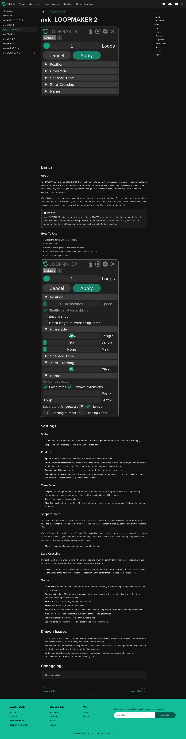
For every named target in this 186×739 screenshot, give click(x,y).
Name (158, 47)
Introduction (8, 10)
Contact (13, 712)
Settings (156, 24)
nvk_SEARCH (9, 34)
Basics (155, 13)
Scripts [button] (55, 3)
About (22, 3)
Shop (78, 3)
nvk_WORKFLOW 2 (11, 52)
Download (88, 3)
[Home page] (43, 12)
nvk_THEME (8, 43)
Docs (37, 3)
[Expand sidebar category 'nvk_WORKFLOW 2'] (34, 53)
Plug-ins (86, 716)
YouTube (54, 712)
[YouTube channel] (176, 4)
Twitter (53, 720)
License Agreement (19, 724)
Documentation (17, 720)
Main (157, 28)
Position (158, 32)
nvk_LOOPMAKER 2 (12, 29)
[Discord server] (170, 4)
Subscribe (165, 715)
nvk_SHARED (9, 38)
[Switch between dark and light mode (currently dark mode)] (182, 4)
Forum (53, 724)
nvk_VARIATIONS (11, 48)
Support (13, 716)
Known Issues (158, 51)
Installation (7, 15)
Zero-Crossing (161, 43)
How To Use (160, 21)
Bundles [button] (67, 3)
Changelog (157, 54)
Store (85, 712)
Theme (46, 3)
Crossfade (159, 36)
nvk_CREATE (8, 24)
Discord (53, 716)
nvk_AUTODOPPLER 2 (13, 20)
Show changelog (52, 674)
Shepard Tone (160, 39)
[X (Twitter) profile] (164, 4)
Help (30, 3)
